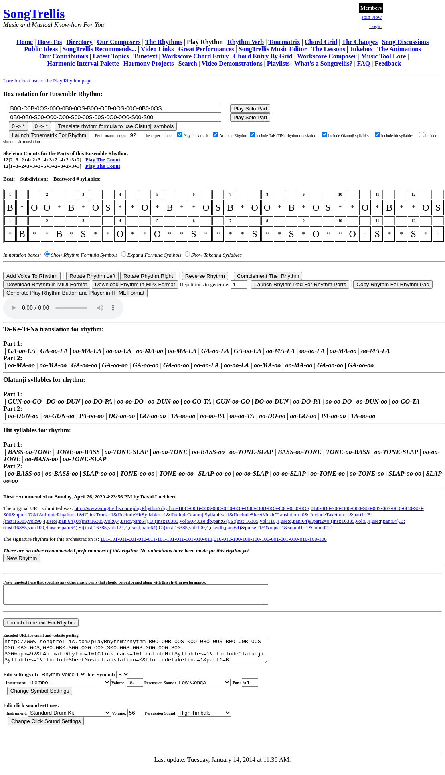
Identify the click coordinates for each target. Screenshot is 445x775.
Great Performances (206, 49)
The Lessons (328, 49)
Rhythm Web (245, 41)
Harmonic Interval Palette (83, 63)
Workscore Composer (327, 56)
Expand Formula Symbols (154, 255)
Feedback (387, 63)
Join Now (372, 17)
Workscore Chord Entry (195, 56)
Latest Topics (111, 56)
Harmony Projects (148, 63)
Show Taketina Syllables (216, 255)
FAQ (363, 63)
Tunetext (146, 56)
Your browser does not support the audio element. (63, 308)
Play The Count (102, 160)
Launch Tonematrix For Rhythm (49, 135)
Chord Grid (321, 41)
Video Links (157, 49)
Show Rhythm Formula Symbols (84, 255)
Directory (79, 41)
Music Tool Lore (383, 56)
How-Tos (49, 41)
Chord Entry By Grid (263, 56)
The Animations (399, 49)
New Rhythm (21, 558)
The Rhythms (163, 41)
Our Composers (119, 41)
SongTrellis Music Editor (273, 49)
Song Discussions (405, 41)
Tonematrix (284, 41)
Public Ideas (41, 49)
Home (24, 41)
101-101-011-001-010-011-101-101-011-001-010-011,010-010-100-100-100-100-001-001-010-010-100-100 (213, 539)
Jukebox (361, 49)
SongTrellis (34, 13)
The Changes (360, 41)
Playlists (278, 63)
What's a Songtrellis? (323, 63)
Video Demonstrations (232, 63)
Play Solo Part (250, 109)
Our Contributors (63, 56)
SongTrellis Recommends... (99, 49)
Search (187, 63)
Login (375, 26)
